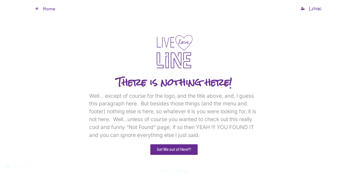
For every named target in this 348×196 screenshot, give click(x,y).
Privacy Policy (174, 171)
